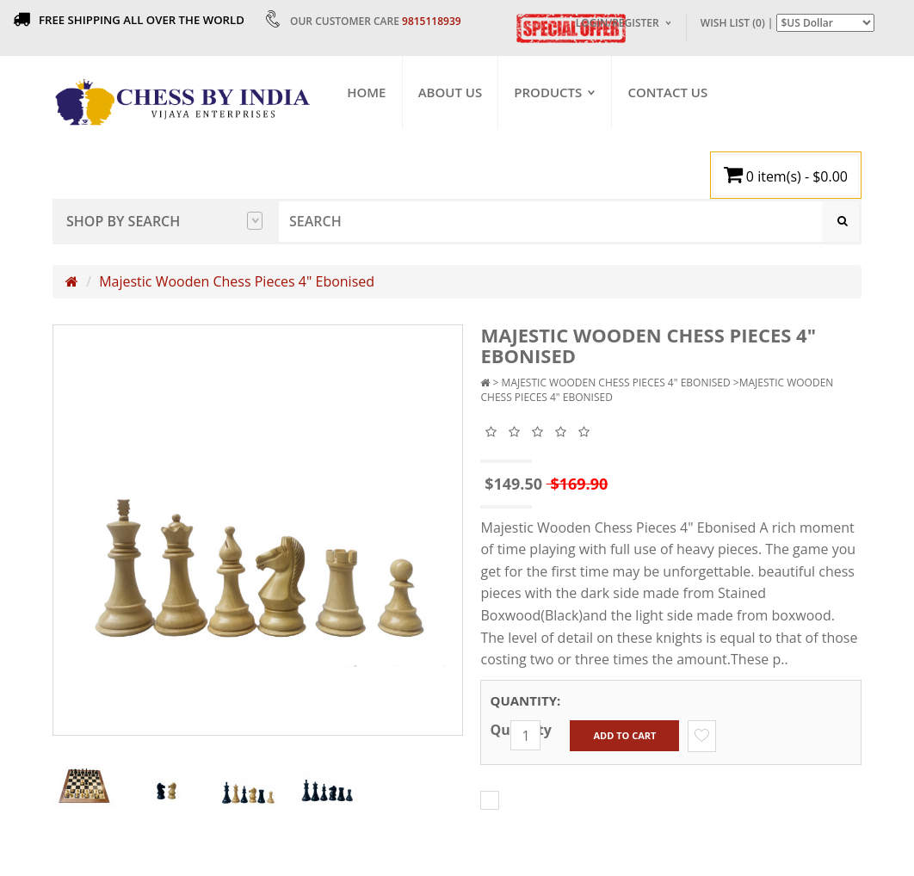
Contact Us (668, 92)
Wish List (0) (733, 22)
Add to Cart (624, 736)
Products (549, 92)
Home (367, 92)
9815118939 (431, 21)
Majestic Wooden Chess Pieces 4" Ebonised (236, 282)
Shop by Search (164, 221)
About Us (450, 92)
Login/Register (617, 22)
